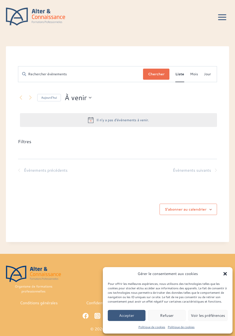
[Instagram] (97, 316)
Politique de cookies (151, 327)
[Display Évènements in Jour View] (207, 74)
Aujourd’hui (49, 97)
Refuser (167, 315)
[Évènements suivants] (31, 98)
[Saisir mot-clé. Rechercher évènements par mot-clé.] (80, 74)
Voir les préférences (208, 315)
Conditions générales (39, 302)
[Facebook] (85, 316)
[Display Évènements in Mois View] (194, 74)
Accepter (126, 315)
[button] (225, 273)
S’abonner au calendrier (185, 209)
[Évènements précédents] (21, 98)
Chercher (156, 74)
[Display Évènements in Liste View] (179, 74)
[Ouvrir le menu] (222, 17)
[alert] (118, 120)
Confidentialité (99, 302)
